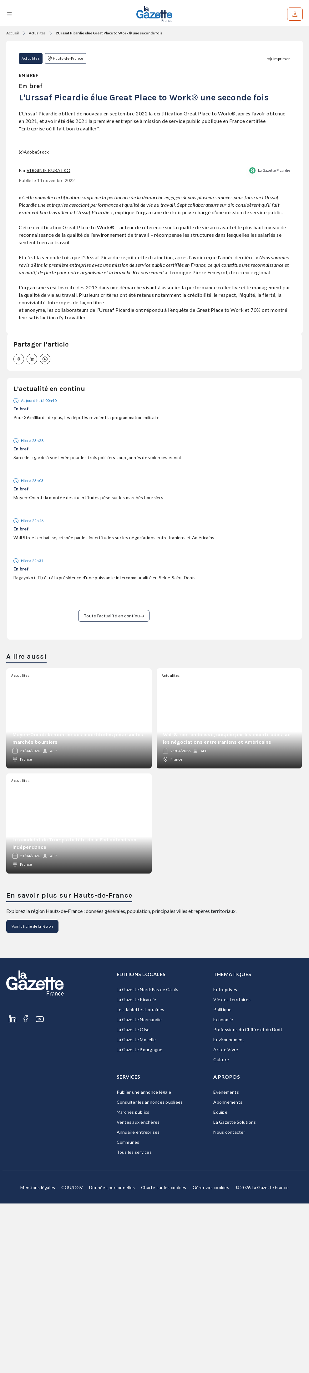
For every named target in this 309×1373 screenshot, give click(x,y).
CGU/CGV (72, 1357)
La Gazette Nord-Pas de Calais (147, 1159)
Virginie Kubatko (48, 339)
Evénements (226, 1261)
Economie (223, 1189)
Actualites (37, 33)
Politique (222, 1179)
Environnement (228, 1209)
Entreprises (225, 1159)
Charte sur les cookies (163, 1357)
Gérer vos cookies (211, 1357)
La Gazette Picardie (274, 339)
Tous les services (134, 1321)
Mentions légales (37, 1357)
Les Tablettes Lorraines (141, 1179)
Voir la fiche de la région (32, 1095)
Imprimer (278, 59)
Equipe (220, 1281)
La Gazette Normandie (139, 1189)
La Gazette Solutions (234, 1291)
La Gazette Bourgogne (140, 1219)
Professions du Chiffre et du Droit (247, 1199)
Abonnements (227, 1271)
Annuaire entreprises (138, 1301)
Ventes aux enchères (138, 1291)
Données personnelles (112, 1357)
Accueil (12, 33)
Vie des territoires (232, 1169)
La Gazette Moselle (136, 1209)
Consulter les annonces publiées (150, 1271)
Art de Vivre (225, 1219)
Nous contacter (229, 1301)
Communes (128, 1311)
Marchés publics (133, 1281)
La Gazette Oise (133, 1199)
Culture (221, 1229)
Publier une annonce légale (144, 1261)
